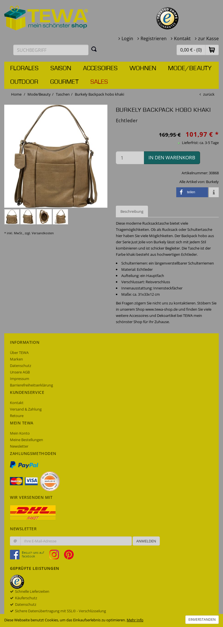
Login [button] (127, 38)
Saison (60, 68)
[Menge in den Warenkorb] (130, 157)
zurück (208, 94)
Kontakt (182, 38)
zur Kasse (208, 38)
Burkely (212, 181)
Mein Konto (20, 433)
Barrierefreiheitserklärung (31, 385)
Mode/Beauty (189, 68)
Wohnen (142, 68)
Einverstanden (202, 619)
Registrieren (154, 38)
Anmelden (146, 541)
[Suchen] (94, 49)
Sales (99, 82)
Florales (24, 68)
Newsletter (19, 446)
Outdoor (24, 82)
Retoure (17, 415)
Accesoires (100, 68)
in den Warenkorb (171, 157)
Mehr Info (135, 619)
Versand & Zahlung (26, 409)
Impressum (19, 378)
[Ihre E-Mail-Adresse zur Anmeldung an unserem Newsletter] (76, 541)
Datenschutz (20, 365)
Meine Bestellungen (26, 439)
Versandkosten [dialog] (43, 233)
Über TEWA (19, 352)
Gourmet (64, 82)
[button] (212, 50)
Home (16, 94)
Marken (16, 359)
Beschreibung (131, 211)
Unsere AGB (20, 372)
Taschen (63, 94)
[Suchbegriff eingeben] (50, 50)
